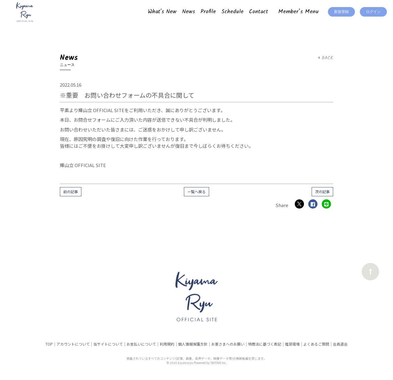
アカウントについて (73, 344)
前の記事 (70, 191)
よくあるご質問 (316, 344)
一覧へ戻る (196, 191)
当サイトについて (108, 344)
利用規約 (167, 344)
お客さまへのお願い (227, 344)
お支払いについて (141, 344)
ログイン (373, 12)
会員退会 (340, 344)
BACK (325, 58)
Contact (258, 11)
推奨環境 (292, 344)
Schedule (232, 11)
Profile (208, 11)
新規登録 (341, 12)
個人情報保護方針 (193, 344)
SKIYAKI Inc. (218, 362)
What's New (162, 11)
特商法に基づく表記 (264, 344)
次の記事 (322, 191)
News (188, 11)
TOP (49, 344)
